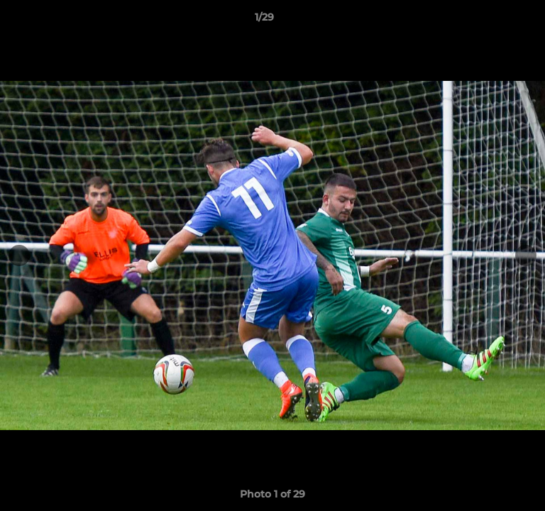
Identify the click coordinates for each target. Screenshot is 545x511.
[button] (493, 20)
